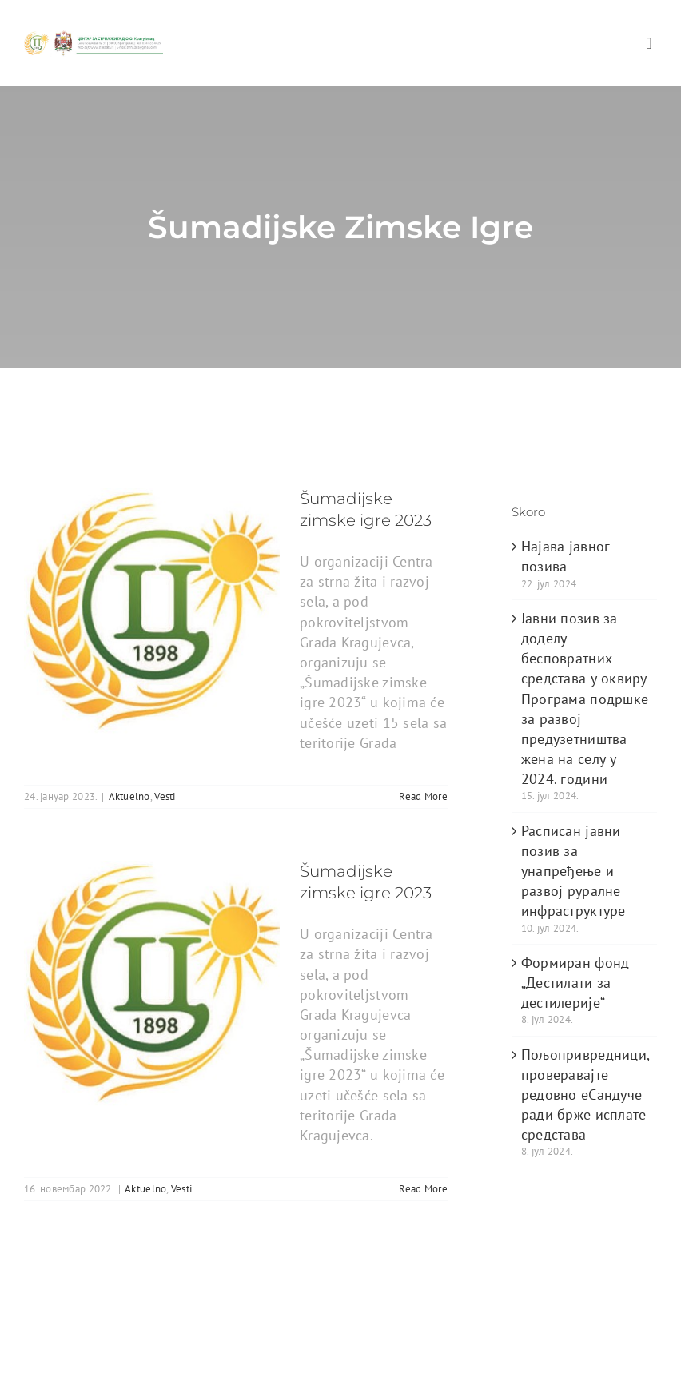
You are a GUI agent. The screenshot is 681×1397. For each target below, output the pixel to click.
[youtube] (97, 1373)
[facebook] (32, 1373)
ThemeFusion (277, 1316)
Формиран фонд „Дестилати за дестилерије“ (575, 982)
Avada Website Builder (167, 1316)
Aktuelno (129, 796)
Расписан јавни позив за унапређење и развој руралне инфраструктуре (573, 871)
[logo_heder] (93, 36)
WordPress (520, 1316)
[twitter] (64, 1373)
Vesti (164, 796)
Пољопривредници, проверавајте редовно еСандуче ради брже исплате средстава (585, 1094)
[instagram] (129, 1373)
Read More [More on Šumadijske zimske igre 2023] (423, 796)
